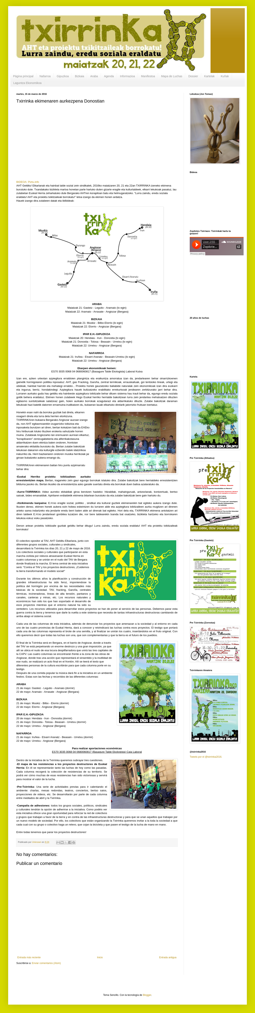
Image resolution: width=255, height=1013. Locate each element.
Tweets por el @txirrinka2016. (206, 756)
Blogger (147, 995)
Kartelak (209, 76)
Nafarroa (45, 76)
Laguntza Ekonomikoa (27, 83)
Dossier (193, 76)
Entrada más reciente (29, 957)
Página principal (23, 76)
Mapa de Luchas (171, 76)
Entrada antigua (167, 957)
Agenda (109, 76)
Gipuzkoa (63, 76)
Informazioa (127, 76)
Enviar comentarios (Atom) (46, 963)
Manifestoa (148, 76)
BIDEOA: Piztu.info (27, 181)
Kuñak (225, 76)
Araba (94, 76)
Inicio (100, 957)
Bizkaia (79, 76)
